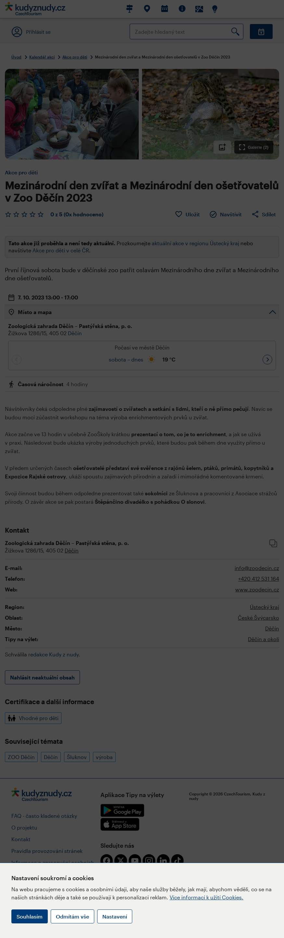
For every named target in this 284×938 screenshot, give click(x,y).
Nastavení (114, 916)
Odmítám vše (72, 916)
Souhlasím (30, 916)
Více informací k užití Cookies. (206, 897)
